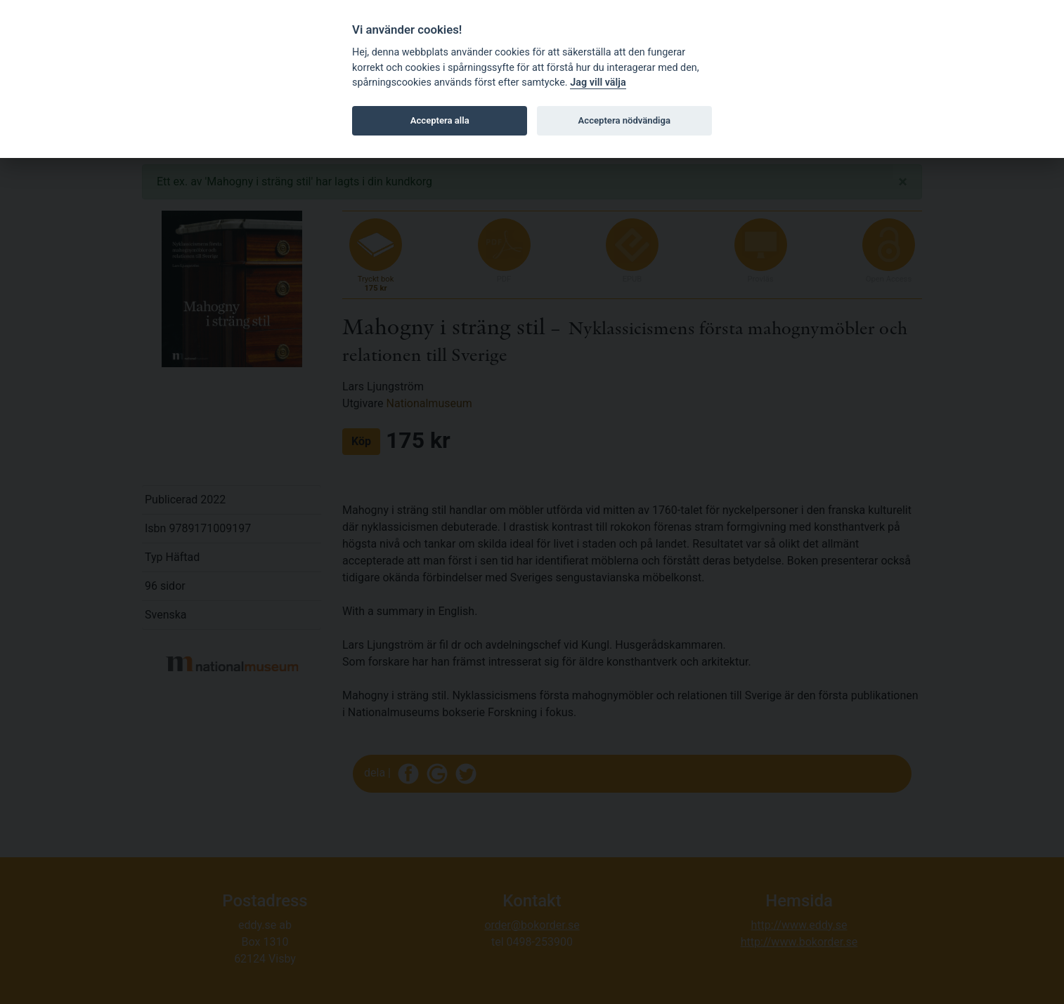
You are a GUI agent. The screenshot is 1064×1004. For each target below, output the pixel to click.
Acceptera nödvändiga (624, 120)
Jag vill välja (598, 82)
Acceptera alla (439, 120)
